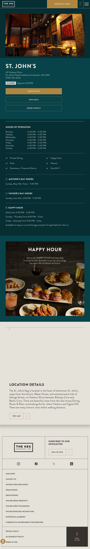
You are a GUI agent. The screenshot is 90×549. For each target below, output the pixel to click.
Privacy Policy (12, 531)
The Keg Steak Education (17, 484)
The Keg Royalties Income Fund (20, 511)
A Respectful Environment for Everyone (24, 522)
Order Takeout (34, 108)
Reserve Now (34, 91)
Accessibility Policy (15, 537)
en (80, 2)
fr (80, 6)
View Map (21, 416)
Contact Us (11, 479)
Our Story (10, 474)
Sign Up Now (61, 452)
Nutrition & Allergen (15, 517)
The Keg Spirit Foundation (18, 506)
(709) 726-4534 (13, 77)
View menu (34, 99)
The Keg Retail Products (17, 501)
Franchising (11, 490)
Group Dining (12, 495)
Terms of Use (11, 542)
